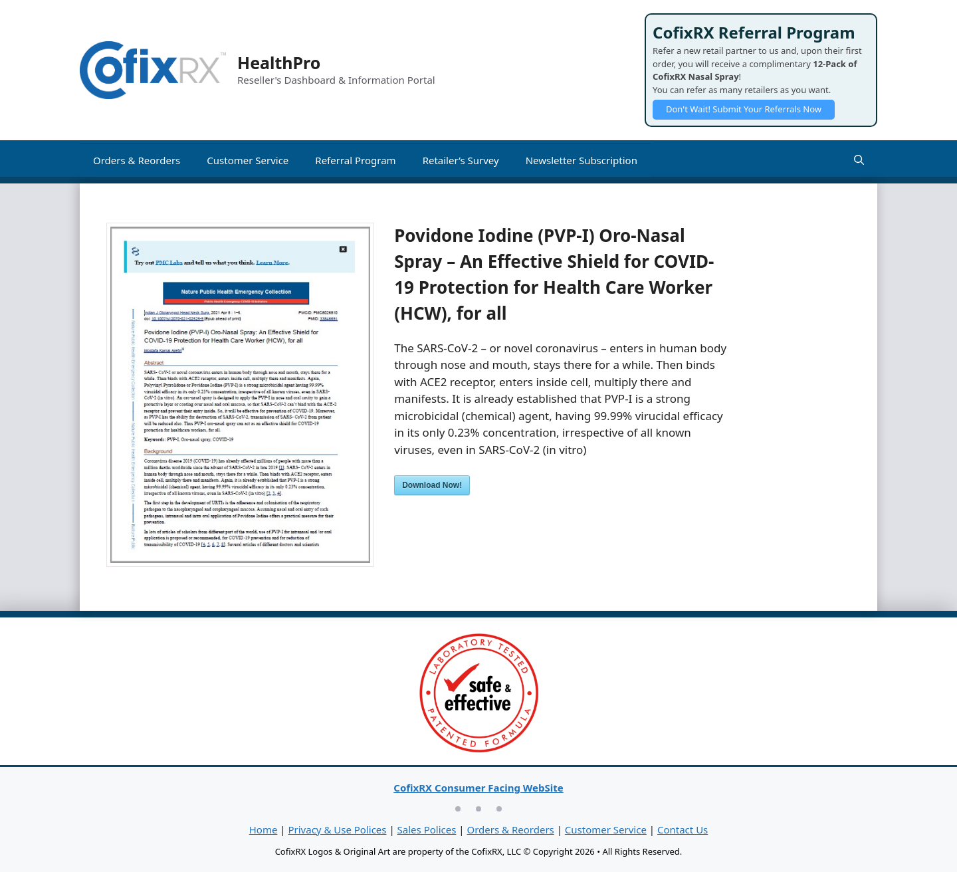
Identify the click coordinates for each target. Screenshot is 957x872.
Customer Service (247, 160)
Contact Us (682, 829)
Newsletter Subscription (581, 160)
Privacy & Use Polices (337, 829)
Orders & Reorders (136, 160)
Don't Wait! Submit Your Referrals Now (743, 109)
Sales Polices (427, 829)
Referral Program (355, 160)
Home (263, 829)
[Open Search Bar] (859, 160)
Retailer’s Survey (461, 160)
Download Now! (432, 485)
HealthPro (278, 62)
